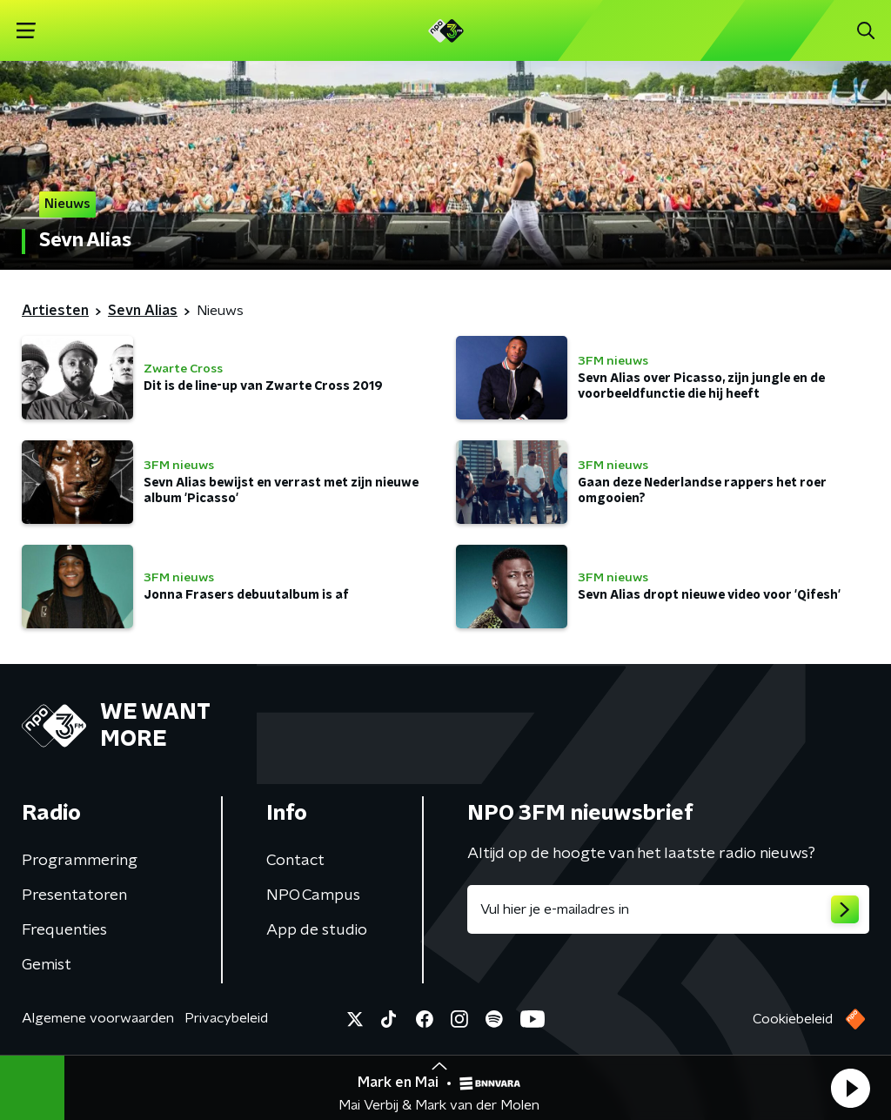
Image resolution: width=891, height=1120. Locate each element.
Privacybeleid (226, 1018)
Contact (295, 861)
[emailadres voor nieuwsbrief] (668, 909)
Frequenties (64, 930)
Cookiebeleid (793, 1019)
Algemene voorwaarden (98, 1018)
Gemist (46, 965)
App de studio (316, 930)
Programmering (79, 861)
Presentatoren (74, 895)
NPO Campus (313, 895)
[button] (850, 1088)
